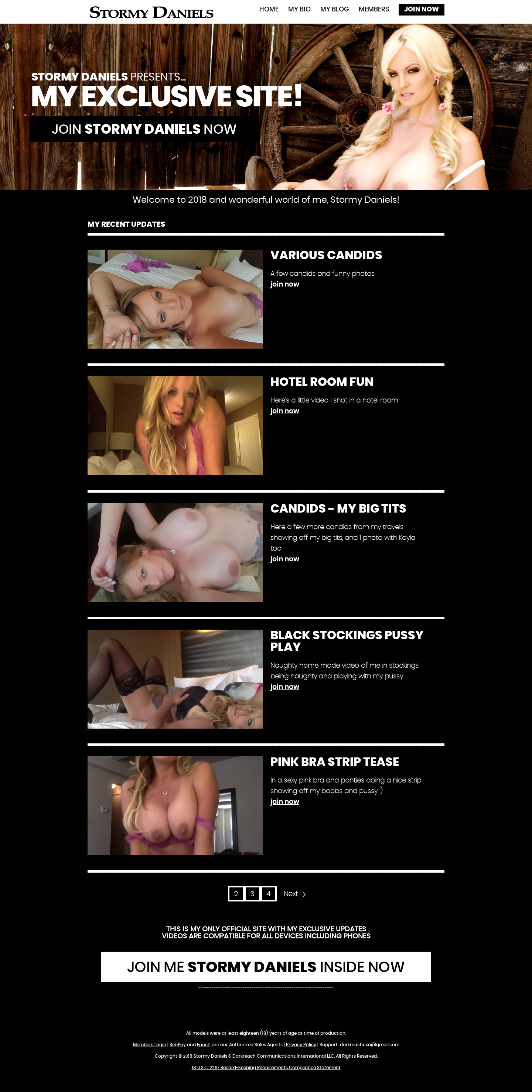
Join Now (421, 9)
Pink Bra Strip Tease (334, 762)
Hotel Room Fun (322, 382)
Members (374, 9)
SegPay (178, 1045)
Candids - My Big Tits (338, 509)
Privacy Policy (301, 1045)
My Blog (334, 9)
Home (269, 9)
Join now (144, 129)
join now (284, 284)
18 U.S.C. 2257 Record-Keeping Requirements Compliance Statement (266, 1067)
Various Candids (326, 255)
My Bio (299, 9)
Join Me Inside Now (266, 967)
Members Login (149, 1045)
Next (291, 894)
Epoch (204, 1045)
